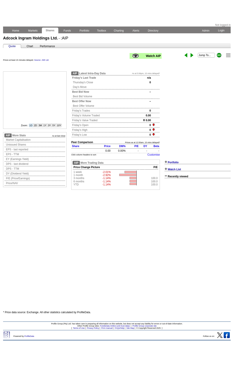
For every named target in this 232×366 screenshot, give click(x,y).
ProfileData (29, 336)
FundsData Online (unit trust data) (115, 326)
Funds (67, 30)
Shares (50, 30)
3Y (49, 125)
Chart (30, 46)
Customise (153, 154)
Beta (156, 146)
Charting (119, 30)
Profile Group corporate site (144, 326)
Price (107, 146)
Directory (153, 30)
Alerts (136, 30)
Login (221, 30)
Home (15, 30)
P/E (136, 146)
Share (75, 146)
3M (40, 125)
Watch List (174, 169)
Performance (47, 46)
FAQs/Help (119, 328)
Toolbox (101, 30)
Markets (32, 30)
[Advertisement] (197, 212)
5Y (53, 125)
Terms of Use (79, 328)
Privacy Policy (93, 328)
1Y (44, 125)
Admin (205, 30)
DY (145, 146)
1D (30, 125)
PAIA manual (106, 328)
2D (35, 125)
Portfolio (84, 30)
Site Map (130, 328)
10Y (59, 125)
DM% (122, 146)
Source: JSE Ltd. (41, 60)
